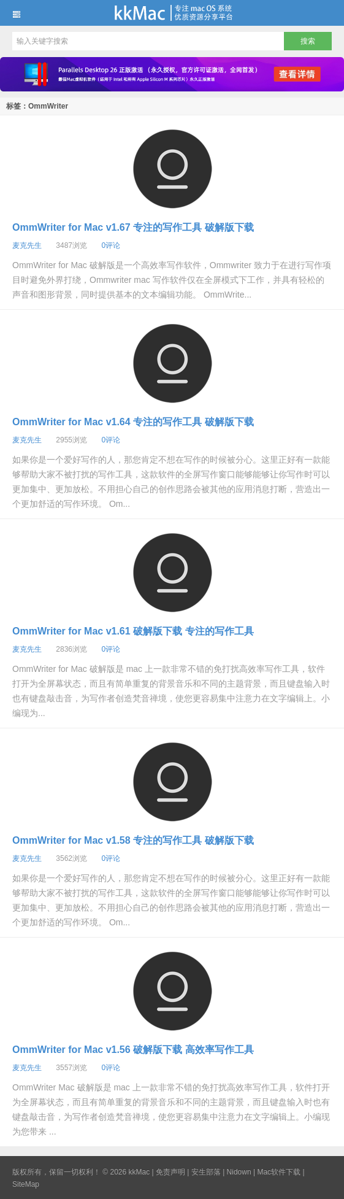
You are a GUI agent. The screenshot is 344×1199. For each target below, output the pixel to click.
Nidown (239, 1172)
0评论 (110, 245)
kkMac (172, 13)
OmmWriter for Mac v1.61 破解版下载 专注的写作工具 (133, 631)
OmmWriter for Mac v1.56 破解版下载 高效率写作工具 (133, 1049)
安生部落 (206, 1172)
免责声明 (170, 1172)
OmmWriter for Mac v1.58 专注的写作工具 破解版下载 (133, 840)
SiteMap (25, 1184)
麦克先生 (27, 245)
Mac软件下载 (278, 1172)
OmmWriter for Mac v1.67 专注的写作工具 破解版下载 (133, 227)
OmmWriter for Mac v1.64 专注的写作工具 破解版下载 (133, 422)
